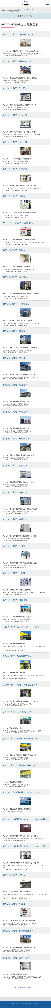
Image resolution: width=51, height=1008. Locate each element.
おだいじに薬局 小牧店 (14, 573)
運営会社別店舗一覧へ (26, 987)
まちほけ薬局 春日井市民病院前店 (19, 738)
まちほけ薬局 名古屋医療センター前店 (21, 627)
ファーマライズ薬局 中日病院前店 (19, 685)
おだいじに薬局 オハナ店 (15, 115)
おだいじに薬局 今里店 (14, 904)
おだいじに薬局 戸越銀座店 (16, 61)
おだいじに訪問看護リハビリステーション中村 (24, 819)
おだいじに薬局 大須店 (14, 546)
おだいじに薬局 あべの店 (15, 958)
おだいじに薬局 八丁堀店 (15, 169)
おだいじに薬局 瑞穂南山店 (16, 304)
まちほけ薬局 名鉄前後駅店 (16, 711)
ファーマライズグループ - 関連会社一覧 (20, 9)
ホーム (3, 9)
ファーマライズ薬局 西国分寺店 (18, 223)
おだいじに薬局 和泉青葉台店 (17, 931)
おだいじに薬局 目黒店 (14, 196)
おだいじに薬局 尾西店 (14, 385)
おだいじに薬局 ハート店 (15, 142)
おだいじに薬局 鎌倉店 (14, 250)
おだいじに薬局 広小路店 (15, 277)
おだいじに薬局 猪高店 (14, 492)
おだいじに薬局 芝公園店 (15, 88)
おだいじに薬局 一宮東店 (15, 438)
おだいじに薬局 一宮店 (14, 412)
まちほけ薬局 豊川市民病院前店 (18, 765)
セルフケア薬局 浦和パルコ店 (17, 34)
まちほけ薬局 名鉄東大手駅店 (17, 656)
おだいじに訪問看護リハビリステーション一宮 (24, 846)
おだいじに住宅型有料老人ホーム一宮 (20, 792)
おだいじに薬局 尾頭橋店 (15, 600)
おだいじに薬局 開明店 (14, 465)
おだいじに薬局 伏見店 (14, 875)
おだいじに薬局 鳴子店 (14, 358)
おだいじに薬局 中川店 (14, 519)
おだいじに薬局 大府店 (14, 331)
